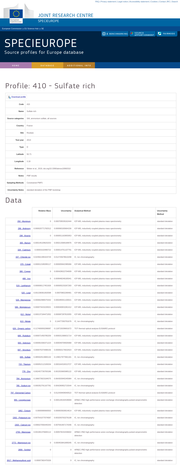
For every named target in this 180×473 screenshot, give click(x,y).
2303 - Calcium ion (23, 425)
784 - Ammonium (23, 379)
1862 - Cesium (24, 411)
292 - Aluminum (24, 221)
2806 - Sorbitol (24, 450)
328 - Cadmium (24, 250)
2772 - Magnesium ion (21, 443)
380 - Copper (25, 271)
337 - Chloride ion (23, 257)
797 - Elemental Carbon (21, 393)
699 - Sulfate (25, 357)
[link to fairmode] (166, 36)
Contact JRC (164, 2)
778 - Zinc (26, 371)
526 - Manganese (23, 300)
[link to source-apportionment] (142, 36)
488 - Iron (26, 278)
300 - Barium (25, 243)
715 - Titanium (25, 364)
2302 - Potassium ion (22, 418)
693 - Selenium (24, 343)
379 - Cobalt (25, 264)
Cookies (154, 2)
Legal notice (123, 2)
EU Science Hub (31, 29)
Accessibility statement (139, 2)
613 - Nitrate (25, 321)
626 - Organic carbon (22, 328)
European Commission (12, 29)
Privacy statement (108, 2)
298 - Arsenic (25, 236)
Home (16, 65)
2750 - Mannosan (23, 432)
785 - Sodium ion (23, 386)
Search (175, 2)
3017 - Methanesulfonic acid (19, 460)
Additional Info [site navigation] (79, 65)
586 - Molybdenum (23, 307)
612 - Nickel (26, 314)
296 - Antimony (24, 228)
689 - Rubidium (24, 336)
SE (42, 29)
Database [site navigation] (47, 65)
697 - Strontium (24, 350)
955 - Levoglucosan (22, 400)
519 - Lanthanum (23, 286)
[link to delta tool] (115, 36)
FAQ (97, 2)
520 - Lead (26, 293)
